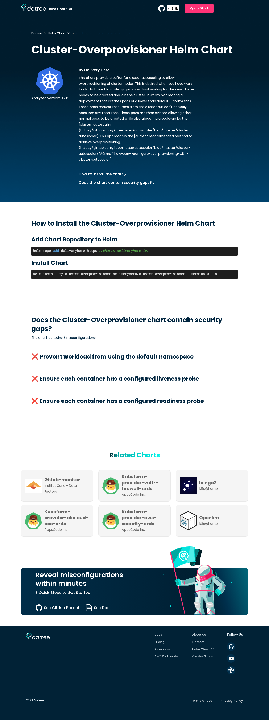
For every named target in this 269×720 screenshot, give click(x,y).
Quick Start (199, 8)
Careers (198, 642)
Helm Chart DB (59, 33)
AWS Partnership (167, 656)
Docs (158, 635)
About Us (199, 635)
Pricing (159, 642)
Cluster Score (202, 656)
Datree (36, 33)
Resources (162, 649)
